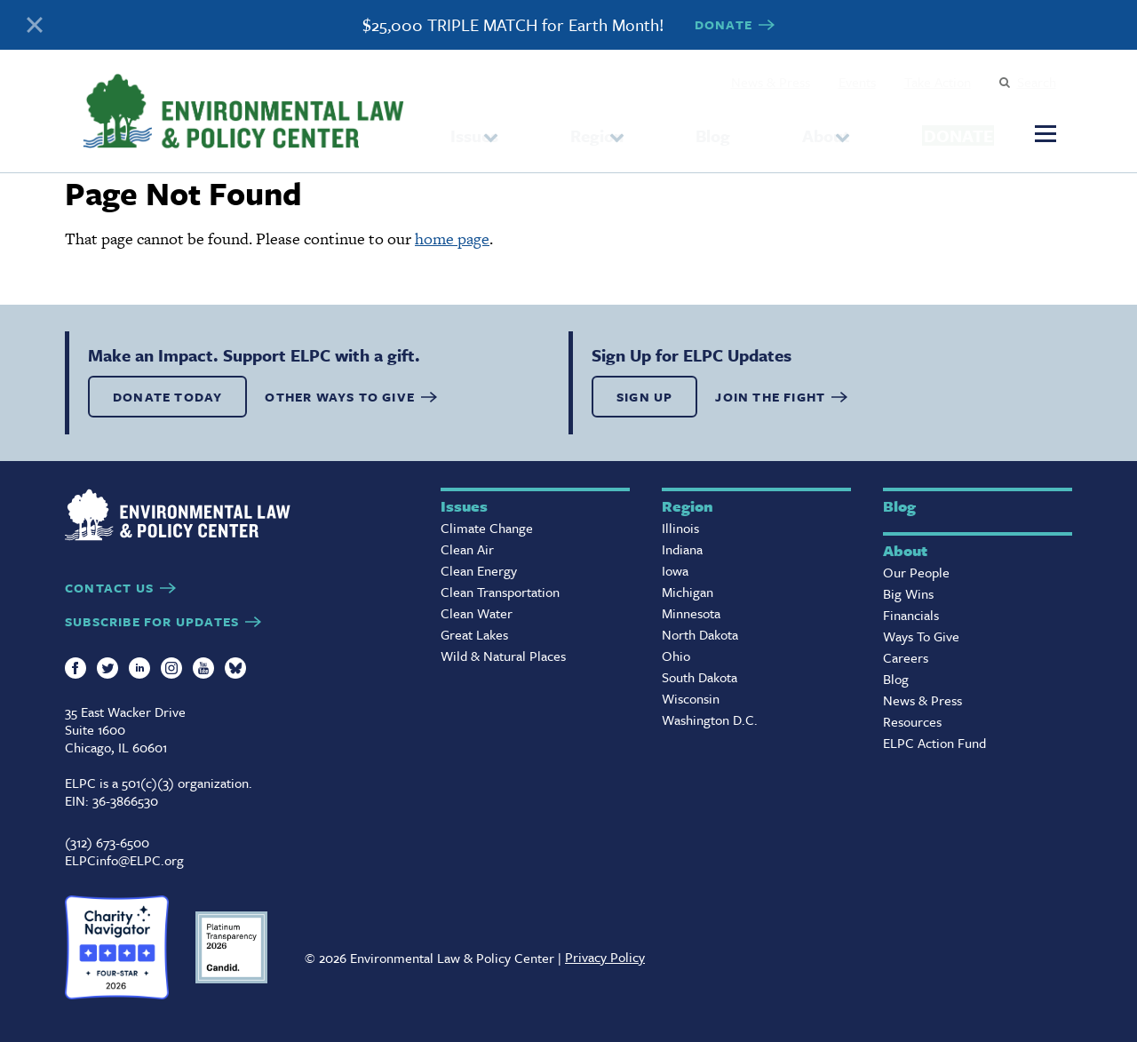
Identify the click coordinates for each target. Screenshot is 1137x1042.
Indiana (682, 549)
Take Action (937, 81)
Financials (911, 614)
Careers (905, 657)
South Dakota (699, 677)
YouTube (203, 668)
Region (581, 129)
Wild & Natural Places (503, 655)
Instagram (171, 668)
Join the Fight (770, 396)
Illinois (680, 527)
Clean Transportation (500, 591)
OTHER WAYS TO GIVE (340, 396)
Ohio (676, 655)
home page (452, 238)
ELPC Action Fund (934, 742)
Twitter (107, 668)
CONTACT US (109, 587)
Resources (912, 721)
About (759, 129)
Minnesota (691, 613)
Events (857, 81)
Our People (916, 572)
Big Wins (908, 593)
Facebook (75, 668)
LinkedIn (139, 668)
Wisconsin (691, 698)
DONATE (723, 24)
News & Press (770, 81)
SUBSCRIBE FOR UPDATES (152, 621)
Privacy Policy (605, 957)
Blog (681, 129)
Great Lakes (474, 634)
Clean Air (467, 549)
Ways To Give (921, 636)
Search (1036, 81)
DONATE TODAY (167, 396)
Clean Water (477, 613)
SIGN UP (644, 396)
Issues (474, 129)
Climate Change (487, 527)
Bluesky (235, 668)
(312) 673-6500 (107, 842)
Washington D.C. (710, 719)
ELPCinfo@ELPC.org (124, 860)
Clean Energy (479, 570)
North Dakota (700, 634)
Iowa (675, 570)
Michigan (687, 591)
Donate (917, 127)
